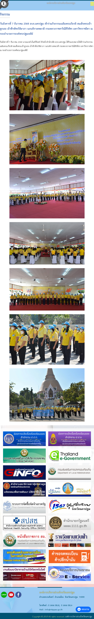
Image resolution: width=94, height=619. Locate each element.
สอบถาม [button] (83, 609)
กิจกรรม (5, 15)
